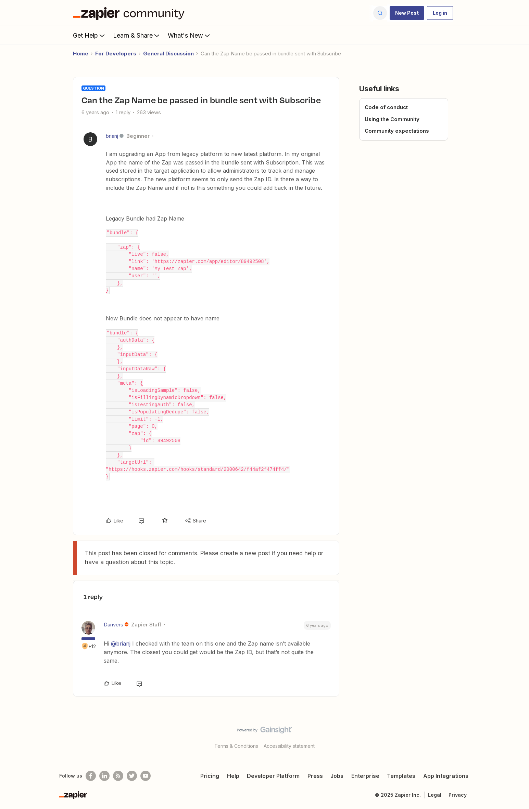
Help (233, 775)
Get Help (89, 35)
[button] (407, 13)
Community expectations (397, 131)
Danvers (113, 624)
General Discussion (168, 53)
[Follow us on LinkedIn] (104, 776)
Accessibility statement (289, 746)
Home (80, 53)
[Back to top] (515, 736)
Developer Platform (273, 775)
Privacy (458, 795)
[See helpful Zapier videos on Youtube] (145, 776)
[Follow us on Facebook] (91, 776)
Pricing (209, 775)
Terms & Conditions (236, 746)
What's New (189, 35)
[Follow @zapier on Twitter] (132, 776)
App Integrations (445, 775)
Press (315, 775)
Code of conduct (386, 107)
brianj (112, 136)
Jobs (336, 775)
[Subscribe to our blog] (118, 776)
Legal (434, 795)
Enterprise (365, 775)
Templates (401, 775)
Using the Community (392, 119)
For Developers (115, 53)
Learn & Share (137, 35)
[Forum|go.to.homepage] (130, 13)
